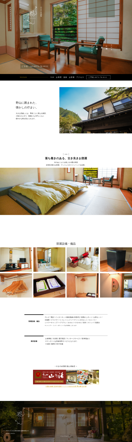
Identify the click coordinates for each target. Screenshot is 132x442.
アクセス (92, 48)
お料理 (107, 45)
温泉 (102, 45)
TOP (111, 47)
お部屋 (97, 45)
